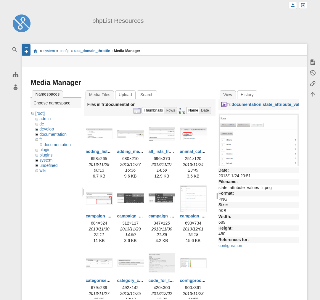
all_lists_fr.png (163, 151)
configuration (230, 245)
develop (46, 129)
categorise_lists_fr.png (108, 280)
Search (146, 94)
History (247, 94)
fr (40, 139)
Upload (125, 94)
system (49, 51)
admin (45, 118)
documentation (53, 134)
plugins (45, 155)
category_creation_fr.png (142, 280)
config (65, 51)
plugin (44, 149)
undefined (48, 165)
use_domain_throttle (92, 51)
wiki (42, 170)
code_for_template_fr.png (174, 280)
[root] (40, 113)
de (41, 124)
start (35, 51)
